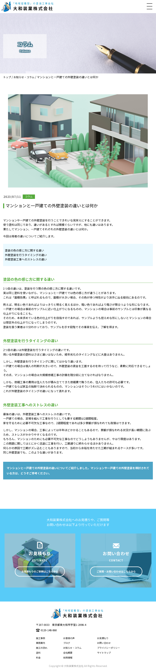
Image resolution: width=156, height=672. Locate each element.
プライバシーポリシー (108, 647)
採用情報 (67, 657)
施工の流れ (41, 647)
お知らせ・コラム (23, 77)
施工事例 (40, 638)
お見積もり (102, 638)
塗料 (38, 652)
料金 (38, 657)
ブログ (66, 643)
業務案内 (40, 643)
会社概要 (67, 652)
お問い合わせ (104, 643)
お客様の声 (69, 638)
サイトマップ (104, 652)
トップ (7, 77)
